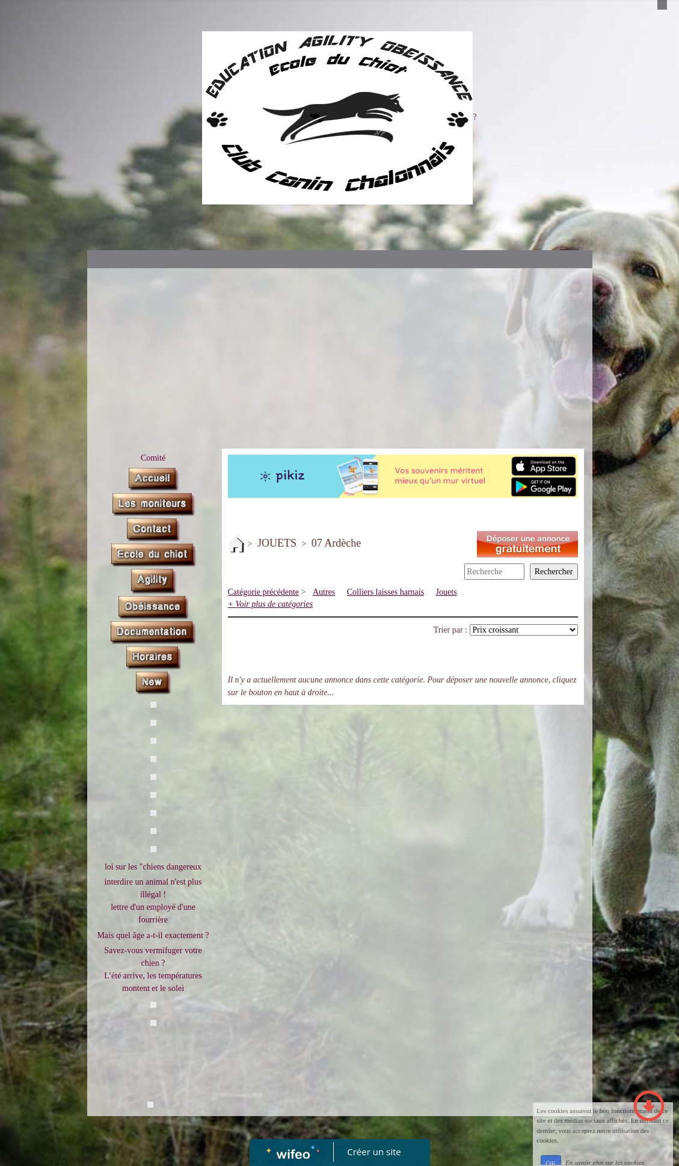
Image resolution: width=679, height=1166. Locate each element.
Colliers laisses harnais (385, 592)
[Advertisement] (339, 358)
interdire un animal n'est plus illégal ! (153, 888)
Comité (153, 457)
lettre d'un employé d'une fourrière (153, 913)
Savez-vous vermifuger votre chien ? (153, 957)
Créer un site (374, 1152)
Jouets (446, 592)
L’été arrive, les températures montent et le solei (153, 982)
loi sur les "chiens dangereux (153, 866)
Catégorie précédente (264, 592)
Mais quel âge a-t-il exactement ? (153, 935)
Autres (324, 592)
